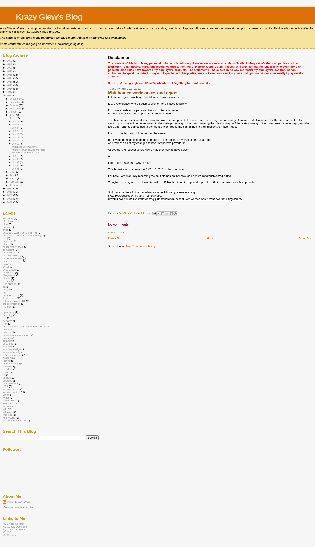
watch (6, 397)
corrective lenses (12, 258)
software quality (12, 352)
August (14, 111)
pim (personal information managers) (24, 326)
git (4, 286)
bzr (4, 238)
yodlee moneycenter (14, 420)
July (12, 115)
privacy (7, 332)
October (14, 105)
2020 (10, 67)
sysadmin (8, 357)
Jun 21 (16, 137)
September (16, 108)
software (7, 346)
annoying (8, 218)
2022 (10, 64)
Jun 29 (16, 121)
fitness (6, 278)
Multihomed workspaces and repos (28, 150)
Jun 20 (16, 140)
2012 (10, 95)
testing (6, 360)
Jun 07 (16, 162)
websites (8, 403)
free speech (9, 283)
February (15, 181)
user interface (10, 383)
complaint (8, 249)
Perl (5, 323)
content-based (11, 255)
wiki (5, 409)
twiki (5, 372)
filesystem (8, 272)
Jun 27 (16, 128)
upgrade (7, 380)
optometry (8, 312)
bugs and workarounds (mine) (20, 232)
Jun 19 (16, 143)
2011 (10, 188)
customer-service (12, 261)
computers (9, 252)
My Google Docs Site (15, 526)
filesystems (9, 275)
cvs (5, 263)
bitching (7, 221)
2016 (10, 81)
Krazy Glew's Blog (49, 16)
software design (12, 349)
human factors (11, 295)
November (15, 102)
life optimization (12, 303)
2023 (10, 60)
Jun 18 (16, 156)
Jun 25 (16, 131)
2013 (10, 91)
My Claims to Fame (14, 529)
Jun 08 (16, 159)
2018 (10, 74)
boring (6, 226)
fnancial (7, 281)
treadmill (7, 369)
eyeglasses (9, 269)
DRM (6, 266)
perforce (7, 320)
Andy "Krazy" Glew (18, 501)
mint (5, 309)
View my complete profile (18, 507)
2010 (10, 191)
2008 (10, 198)
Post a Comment (117, 232)
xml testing (9, 417)
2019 (10, 71)
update (7, 377)
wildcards (8, 411)
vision (6, 394)
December (15, 98)
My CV (6, 532)
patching (7, 315)
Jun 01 (16, 168)
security (7, 340)
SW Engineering (12, 355)
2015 (10, 85)
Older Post (305, 238)
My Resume (10, 535)
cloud (6, 244)
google (6, 289)
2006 (10, 202)
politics (7, 329)
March (13, 178)
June (13, 118)
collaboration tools (13, 246)
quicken (7, 337)
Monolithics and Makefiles (24, 147)
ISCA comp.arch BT (14, 300)
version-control (11, 391)
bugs (5, 229)
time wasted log (12, 363)
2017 (10, 78)
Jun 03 (16, 165)
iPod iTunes (9, 298)
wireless (7, 414)
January (14, 185)
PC (4, 318)
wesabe (7, 406)
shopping (8, 343)
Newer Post (115, 238)
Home (211, 238)
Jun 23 (16, 134)
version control (11, 389)
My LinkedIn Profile (14, 523)
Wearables (9, 400)
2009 (10, 195)
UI (4, 374)
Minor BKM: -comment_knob (25, 152)
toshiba (7, 366)
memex (7, 306)
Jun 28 (16, 124)
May (12, 172)
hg (4, 292)
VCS (5, 386)
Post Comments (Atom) (140, 246)
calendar (8, 241)
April (12, 175)
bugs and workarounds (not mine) (22, 235)
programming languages (16, 335)
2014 (10, 88)
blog (5, 224)
